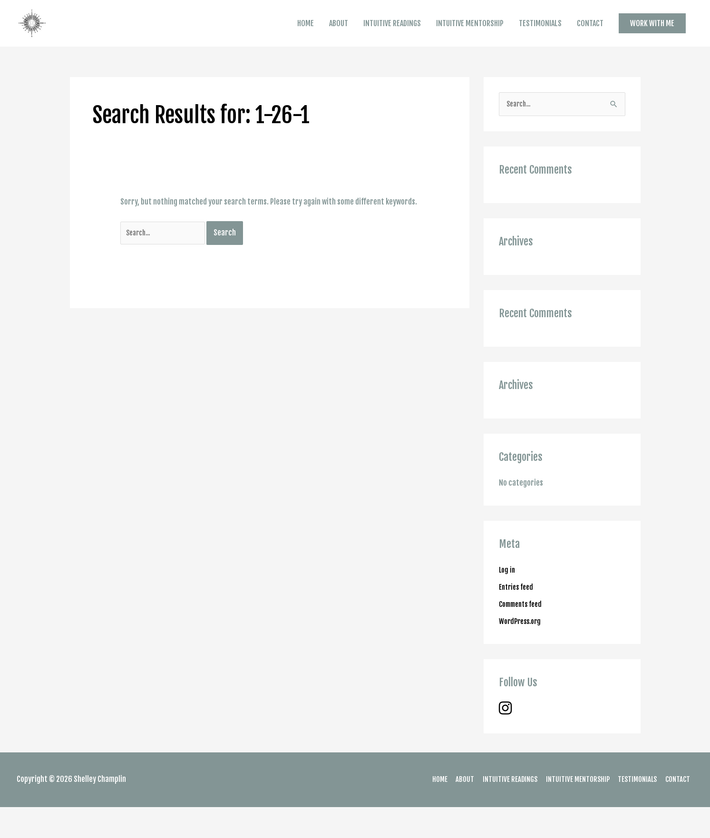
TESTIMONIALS (540, 38)
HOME (305, 38)
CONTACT (590, 38)
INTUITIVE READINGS (392, 38)
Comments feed (523, 635)
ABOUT (338, 38)
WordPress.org (522, 652)
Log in (508, 600)
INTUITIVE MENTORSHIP (470, 38)
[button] (652, 38)
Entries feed (518, 618)
